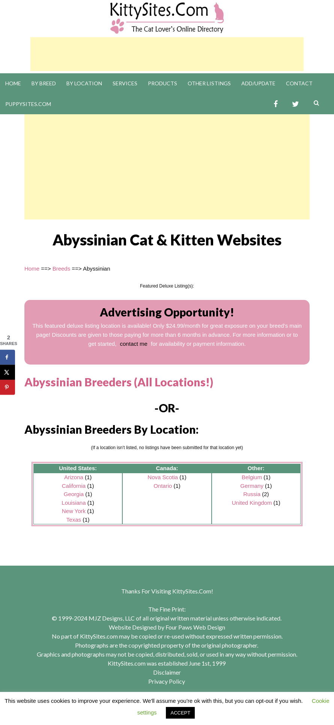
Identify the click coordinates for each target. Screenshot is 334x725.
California (74, 486)
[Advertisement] (167, 54)
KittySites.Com (191, 591)
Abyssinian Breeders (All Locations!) (118, 382)
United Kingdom (252, 502)
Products (162, 83)
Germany (251, 486)
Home (13, 83)
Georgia (74, 494)
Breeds (62, 268)
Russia (251, 494)
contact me (133, 344)
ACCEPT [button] (180, 713)
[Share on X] (7, 372)
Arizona (73, 477)
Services (125, 83)
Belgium (252, 477)
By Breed (44, 83)
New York (74, 511)
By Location (84, 83)
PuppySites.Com (28, 104)
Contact (299, 83)
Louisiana (74, 502)
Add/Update (258, 83)
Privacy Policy (166, 681)
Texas (73, 519)
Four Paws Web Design (195, 627)
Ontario (162, 486)
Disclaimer (167, 672)
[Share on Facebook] (7, 357)
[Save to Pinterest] (7, 387)
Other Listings (209, 83)
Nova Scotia (162, 477)
